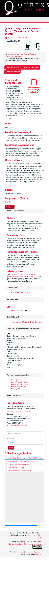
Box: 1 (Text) (15, 380)
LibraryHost (38, 554)
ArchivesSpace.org (35, 552)
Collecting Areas (13, 288)
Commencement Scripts (16, 467)
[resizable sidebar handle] (24, 525)
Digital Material (13, 317)
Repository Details (14, 395)
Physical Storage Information (18, 375)
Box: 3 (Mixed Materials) (19, 384)
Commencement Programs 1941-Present (22, 461)
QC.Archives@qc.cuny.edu (18, 425)
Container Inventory (13, 72)
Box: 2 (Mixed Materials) (19, 382)
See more (10, 119)
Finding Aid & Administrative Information (23, 329)
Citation (27, 46)
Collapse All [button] (9, 207)
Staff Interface (19, 552)
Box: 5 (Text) (15, 389)
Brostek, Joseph (16, 310)
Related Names (12, 299)
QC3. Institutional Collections (21, 293)
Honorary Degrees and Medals (18, 464)
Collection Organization (30, 67)
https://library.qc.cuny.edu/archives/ (19, 412)
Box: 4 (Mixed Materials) (19, 386)
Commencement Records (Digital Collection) (26, 322)
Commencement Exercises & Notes (20, 471)
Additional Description (15, 211)
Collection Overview (13, 67)
